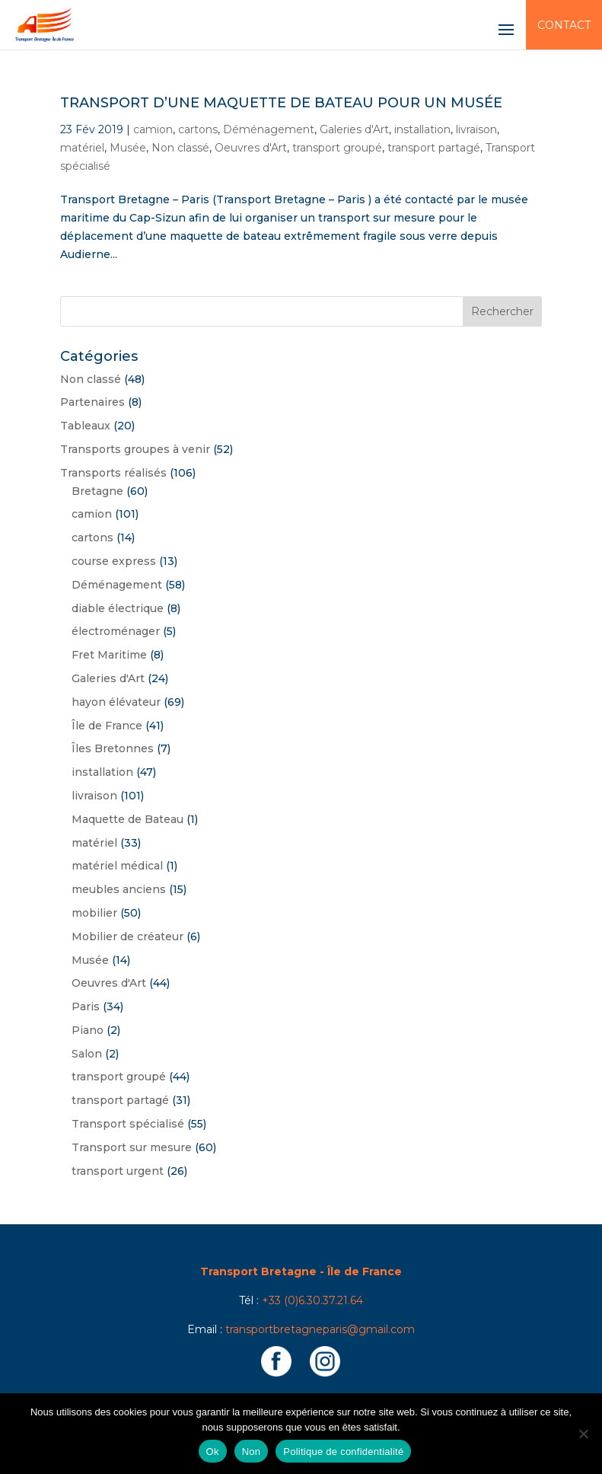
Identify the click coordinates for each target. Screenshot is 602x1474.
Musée (128, 148)
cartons (198, 129)
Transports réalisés (113, 473)
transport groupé (337, 148)
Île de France (107, 725)
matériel (82, 148)
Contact (564, 25)
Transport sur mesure (132, 1147)
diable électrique (118, 608)
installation (422, 129)
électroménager (116, 631)
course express (114, 561)
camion (153, 129)
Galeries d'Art (354, 129)
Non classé (180, 148)
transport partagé (433, 148)
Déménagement (268, 129)
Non (251, 1451)
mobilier (94, 913)
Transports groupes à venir (135, 449)
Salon (87, 1054)
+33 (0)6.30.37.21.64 (312, 1300)
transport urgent (118, 1171)
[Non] (583, 1433)
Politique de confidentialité (343, 1451)
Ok (212, 1451)
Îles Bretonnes (113, 748)
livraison (476, 129)
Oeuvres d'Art (251, 148)
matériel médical (117, 866)
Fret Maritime (109, 655)
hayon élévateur (116, 702)
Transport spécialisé (128, 1124)
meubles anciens (119, 889)
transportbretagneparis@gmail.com (320, 1329)
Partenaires (92, 402)
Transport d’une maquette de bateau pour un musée (281, 102)
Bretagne (97, 491)
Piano (88, 1030)
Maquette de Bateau (127, 819)
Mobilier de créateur (127, 936)
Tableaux (85, 425)
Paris (86, 1006)
